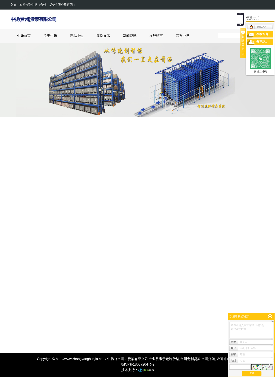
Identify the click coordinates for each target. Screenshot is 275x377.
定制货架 (172, 359)
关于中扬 (50, 35)
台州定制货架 (190, 359)
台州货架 (208, 359)
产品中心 (77, 35)
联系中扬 (182, 35)
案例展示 (103, 35)
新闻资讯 (129, 35)
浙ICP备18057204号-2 (137, 364)
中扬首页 (24, 35)
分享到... (262, 41)
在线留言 (156, 35)
